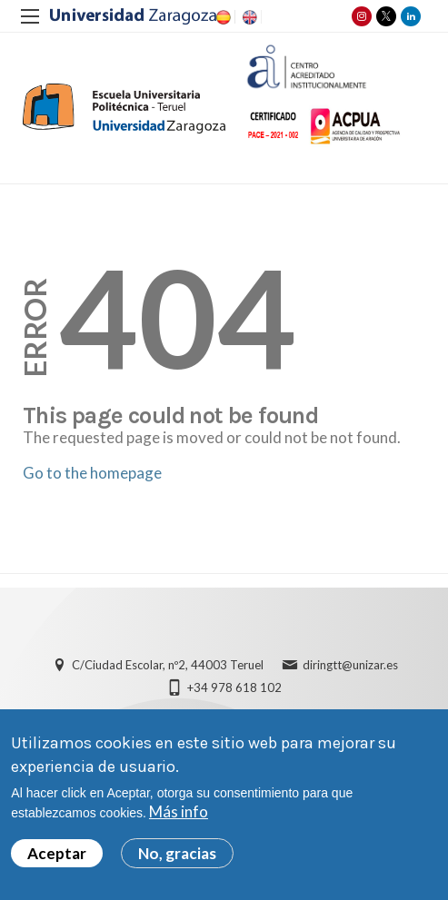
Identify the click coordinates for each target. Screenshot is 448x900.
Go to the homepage (92, 472)
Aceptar (56, 860)
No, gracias (177, 860)
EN (248, 17)
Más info (178, 818)
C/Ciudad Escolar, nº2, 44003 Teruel (168, 665)
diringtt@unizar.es (350, 665)
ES (221, 17)
